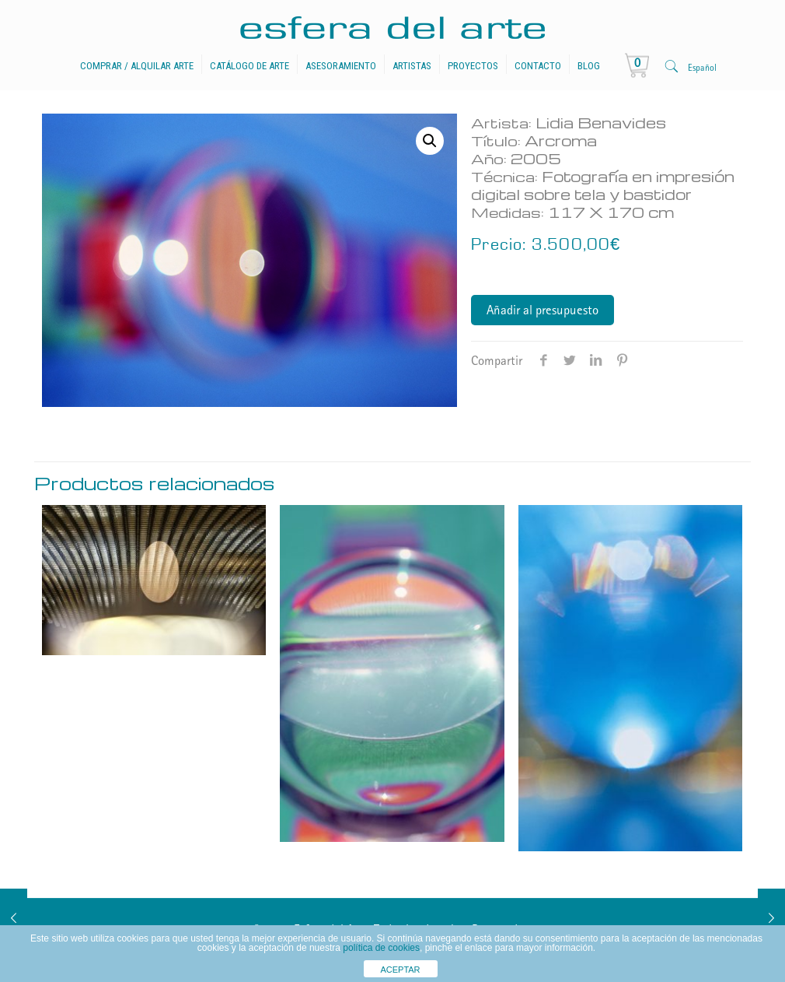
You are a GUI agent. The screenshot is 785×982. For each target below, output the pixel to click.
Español (702, 68)
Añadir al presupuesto (542, 311)
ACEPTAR (400, 969)
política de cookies (381, 947)
